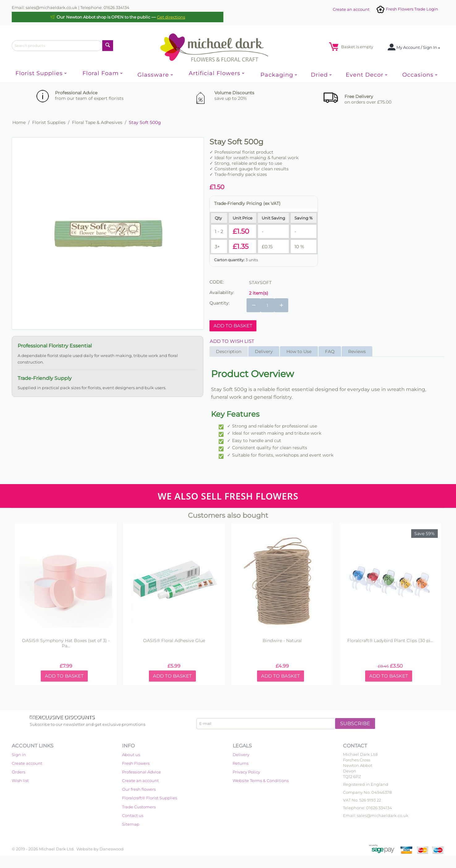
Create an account (351, 9)
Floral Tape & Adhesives (97, 122)
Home (19, 122)
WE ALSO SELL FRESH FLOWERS (228, 496)
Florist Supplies (48, 122)
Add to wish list (232, 341)
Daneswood (111, 848)
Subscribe (355, 723)
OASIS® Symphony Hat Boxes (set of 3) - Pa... (66, 643)
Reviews (357, 351)
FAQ (330, 351)
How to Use (298, 351)
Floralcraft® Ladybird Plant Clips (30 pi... (390, 640)
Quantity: (219, 303)
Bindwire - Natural (282, 640)
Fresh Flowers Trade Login (407, 8)
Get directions (171, 17)
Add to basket (232, 326)
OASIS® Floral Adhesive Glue (174, 640)
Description (228, 351)
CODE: (216, 282)
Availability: (221, 292)
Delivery (264, 351)
